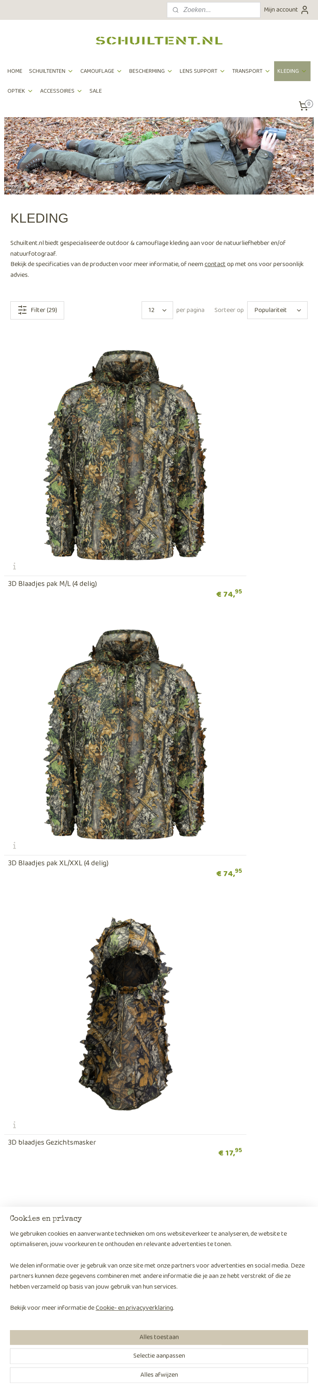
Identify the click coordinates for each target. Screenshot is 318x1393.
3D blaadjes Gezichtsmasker (52, 680)
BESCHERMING (151, 71)
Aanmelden (26, 1337)
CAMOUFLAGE (101, 71)
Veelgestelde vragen (32, 1129)
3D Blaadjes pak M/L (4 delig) (52, 492)
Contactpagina (236, 1150)
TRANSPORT (251, 71)
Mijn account (287, 10)
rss (146, 1377)
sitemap (132, 1377)
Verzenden (18, 1108)
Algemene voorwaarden (37, 1139)
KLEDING (292, 71)
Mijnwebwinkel (235, 1377)
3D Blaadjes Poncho (39, 868)
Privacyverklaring (28, 1150)
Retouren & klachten (32, 1118)
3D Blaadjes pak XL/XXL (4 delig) (217, 492)
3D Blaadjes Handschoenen (210, 680)
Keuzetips (17, 1191)
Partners (122, 1118)
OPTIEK (20, 91)
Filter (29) (37, 310)
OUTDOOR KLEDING (238, 1029)
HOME (14, 71)
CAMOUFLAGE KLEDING (79, 1029)
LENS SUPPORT (203, 71)
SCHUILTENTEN (51, 71)
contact (215, 264)
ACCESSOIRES (61, 91)
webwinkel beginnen (173, 1377)
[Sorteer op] (277, 310)
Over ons (122, 1097)
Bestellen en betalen (32, 1097)
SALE (95, 91)
